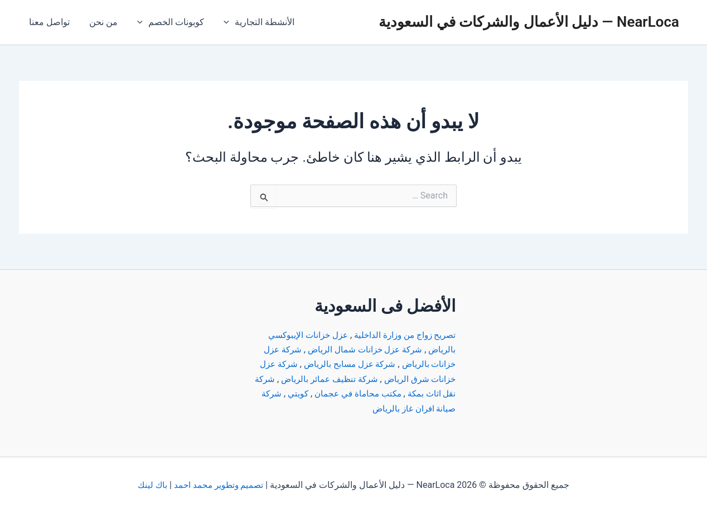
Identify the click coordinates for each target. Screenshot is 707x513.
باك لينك (150, 485)
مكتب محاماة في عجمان (325, 393)
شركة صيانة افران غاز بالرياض (396, 408)
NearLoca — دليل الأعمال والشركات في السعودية (529, 21)
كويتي (262, 393)
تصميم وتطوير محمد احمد (219, 485)
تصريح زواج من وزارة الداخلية (401, 335)
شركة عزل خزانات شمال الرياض (360, 349)
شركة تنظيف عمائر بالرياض (304, 379)
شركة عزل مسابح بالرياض (344, 364)
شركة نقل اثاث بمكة (414, 393)
